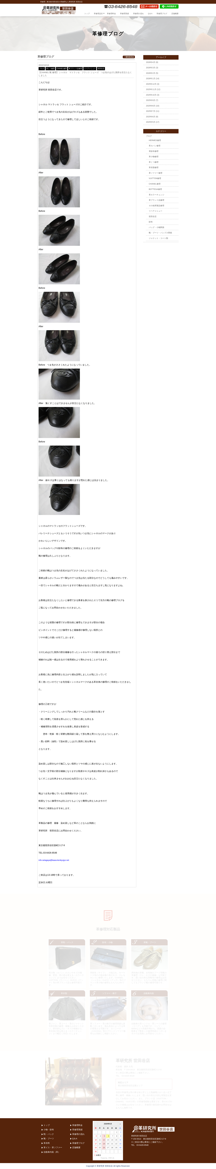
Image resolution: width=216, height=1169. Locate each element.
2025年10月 (151, 95)
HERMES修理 (155, 140)
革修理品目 (98, 14)
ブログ (41, 69)
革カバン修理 (154, 146)
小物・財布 (49, 1129)
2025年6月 (150, 117)
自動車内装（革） (52, 1152)
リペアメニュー (90, 69)
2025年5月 (150, 122)
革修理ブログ (161, 14)
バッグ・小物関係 (156, 227)
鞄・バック (49, 1134)
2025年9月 (150, 100)
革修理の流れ (138, 14)
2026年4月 (150, 62)
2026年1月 (150, 78)
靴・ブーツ (49, 1138)
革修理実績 (124, 14)
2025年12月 (151, 84)
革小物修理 (153, 156)
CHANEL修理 (62, 69)
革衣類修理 (153, 167)
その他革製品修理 (156, 205)
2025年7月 (150, 111)
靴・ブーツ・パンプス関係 (160, 233)
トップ (87, 14)
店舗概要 (175, 14)
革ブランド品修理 (75, 69)
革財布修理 (153, 151)
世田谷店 (101, 69)
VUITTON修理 (155, 178)
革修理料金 (111, 14)
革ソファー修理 (155, 173)
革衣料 (47, 1143)
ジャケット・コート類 (158, 238)
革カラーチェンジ (156, 195)
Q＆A (150, 14)
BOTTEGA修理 (155, 189)
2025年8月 (150, 106)
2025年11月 (151, 89)
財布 (151, 222)
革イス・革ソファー (53, 1147)
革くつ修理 (50, 69)
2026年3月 (150, 68)
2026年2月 (150, 73)
